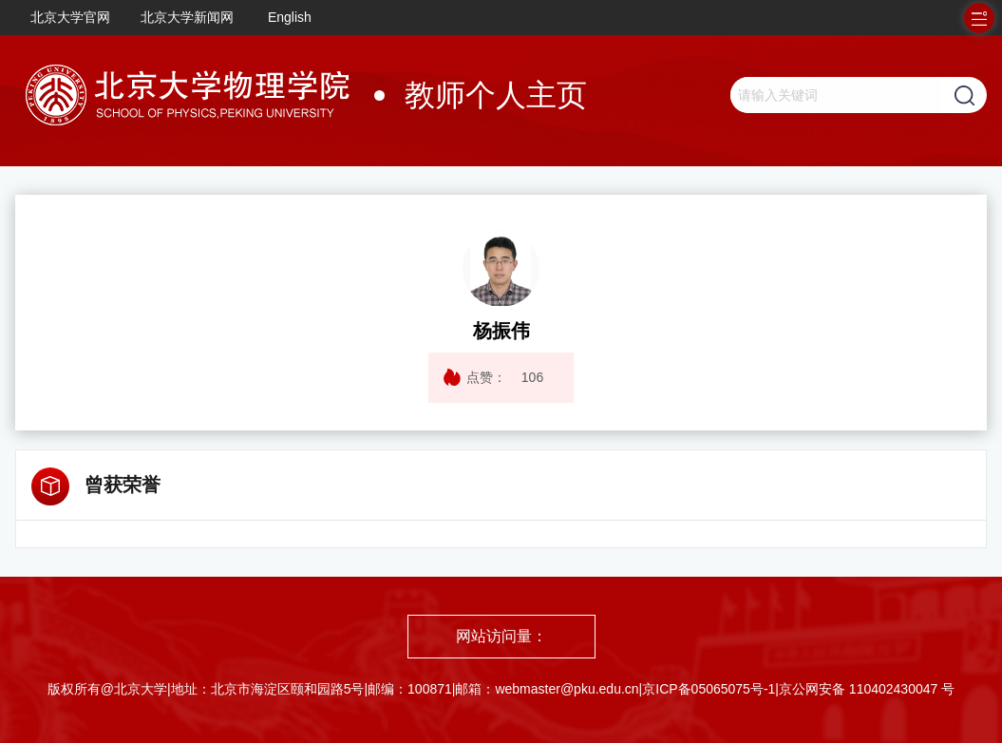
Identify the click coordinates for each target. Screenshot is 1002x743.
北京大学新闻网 (187, 17)
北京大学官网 (70, 17)
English (290, 17)
